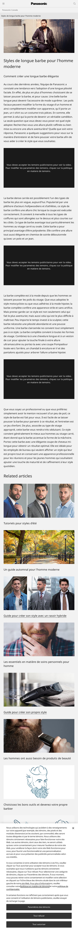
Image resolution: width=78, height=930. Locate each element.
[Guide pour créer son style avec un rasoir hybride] (39, 578)
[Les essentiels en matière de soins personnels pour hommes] (39, 639)
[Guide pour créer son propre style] (39, 674)
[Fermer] (73, 828)
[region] (39, 876)
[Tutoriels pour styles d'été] (39, 501)
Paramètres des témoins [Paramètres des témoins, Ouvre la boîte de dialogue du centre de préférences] (39, 907)
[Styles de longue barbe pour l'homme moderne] (39, 36)
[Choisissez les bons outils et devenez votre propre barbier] (39, 782)
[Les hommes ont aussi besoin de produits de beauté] (39, 736)
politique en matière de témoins (35, 886)
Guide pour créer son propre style (25, 712)
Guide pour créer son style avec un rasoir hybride (35, 615)
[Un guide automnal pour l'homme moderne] (39, 547)
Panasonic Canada (10, 10)
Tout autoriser (39, 924)
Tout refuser (39, 915)
